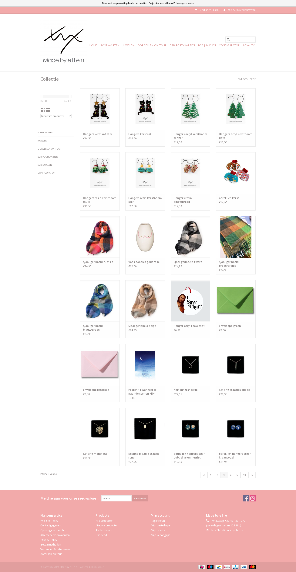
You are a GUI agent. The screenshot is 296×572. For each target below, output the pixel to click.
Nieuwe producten (107, 525)
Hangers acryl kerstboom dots (235, 136)
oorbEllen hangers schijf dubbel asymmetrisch (190, 455)
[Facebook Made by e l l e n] (246, 498)
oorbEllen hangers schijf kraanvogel (235, 455)
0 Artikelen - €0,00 (207, 10)
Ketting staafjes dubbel (235, 390)
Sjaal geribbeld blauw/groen (93, 327)
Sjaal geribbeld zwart (188, 262)
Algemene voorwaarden (55, 535)
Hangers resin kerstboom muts (99, 200)
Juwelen (128, 45)
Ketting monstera (95, 453)
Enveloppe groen (230, 326)
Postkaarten (109, 45)
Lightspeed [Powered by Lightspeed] (98, 567)
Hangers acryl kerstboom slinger (190, 136)
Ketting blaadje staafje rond (143, 455)
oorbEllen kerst (229, 198)
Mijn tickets (158, 530)
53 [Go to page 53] (244, 475)
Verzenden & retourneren (55, 549)
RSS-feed (101, 535)
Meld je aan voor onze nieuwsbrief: (69, 498)
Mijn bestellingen (161, 525)
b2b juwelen (207, 45)
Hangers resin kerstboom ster (145, 200)
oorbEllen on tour (152, 45)
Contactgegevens (51, 525)
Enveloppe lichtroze (96, 390)
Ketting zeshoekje (185, 390)
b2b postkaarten (182, 45)
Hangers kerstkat (139, 134)
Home (93, 45)
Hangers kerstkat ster (97, 134)
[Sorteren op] (56, 116)
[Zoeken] (240, 40)
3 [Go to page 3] (224, 475)
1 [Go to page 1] (210, 475)
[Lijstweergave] (48, 110)
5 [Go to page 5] (237, 475)
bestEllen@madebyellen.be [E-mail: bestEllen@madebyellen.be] (227, 530)
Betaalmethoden (50, 544)
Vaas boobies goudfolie (144, 262)
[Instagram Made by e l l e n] (253, 498)
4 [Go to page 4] (230, 475)
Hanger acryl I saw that (189, 326)
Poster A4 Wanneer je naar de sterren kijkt (142, 391)
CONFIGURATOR (229, 45)
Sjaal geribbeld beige (142, 326)
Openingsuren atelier (53, 530)
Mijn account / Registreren (239, 10)
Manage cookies (185, 3)
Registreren (158, 520)
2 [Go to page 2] (217, 475)
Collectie (250, 79)
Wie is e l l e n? (49, 520)
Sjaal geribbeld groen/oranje (229, 263)
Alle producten (104, 520)
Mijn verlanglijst (160, 535)
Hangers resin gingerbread (183, 200)
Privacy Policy (48, 540)
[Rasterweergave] (43, 110)
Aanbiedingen (104, 530)
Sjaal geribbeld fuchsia (98, 262)
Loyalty (248, 45)
